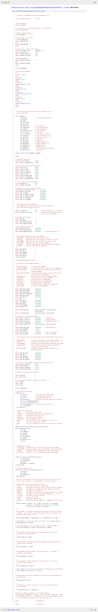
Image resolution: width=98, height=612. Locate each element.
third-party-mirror (17, 7)
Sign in (94, 2)
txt (91, 609)
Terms (17, 609)
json (95, 609)
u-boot (27, 7)
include (67, 7)
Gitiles (9, 609)
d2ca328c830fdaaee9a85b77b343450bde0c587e (46, 7)
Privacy (13, 609)
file (43, 11)
